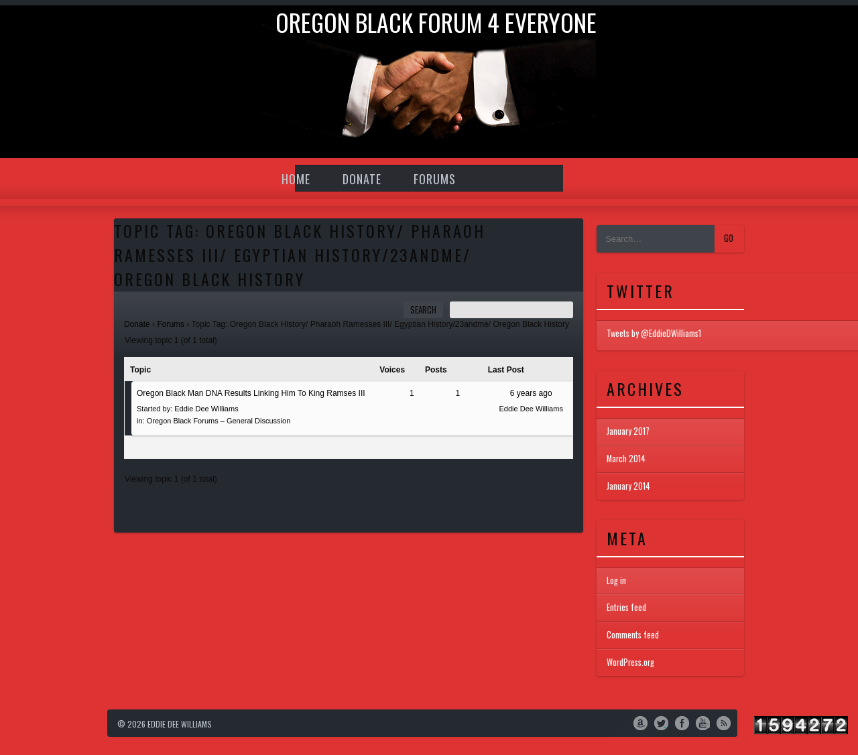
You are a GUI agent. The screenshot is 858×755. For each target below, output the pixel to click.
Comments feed (633, 634)
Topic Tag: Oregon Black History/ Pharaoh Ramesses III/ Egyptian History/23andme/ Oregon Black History (299, 254)
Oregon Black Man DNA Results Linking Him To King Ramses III (251, 393)
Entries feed (626, 607)
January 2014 (628, 486)
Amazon (640, 722)
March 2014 (626, 459)
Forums (435, 179)
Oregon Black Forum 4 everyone (436, 22)
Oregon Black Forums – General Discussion (219, 421)
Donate (362, 179)
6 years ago (531, 393)
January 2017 (628, 431)
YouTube (703, 722)
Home (296, 179)
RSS (724, 722)
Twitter (661, 722)
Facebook (682, 722)
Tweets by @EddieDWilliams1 (654, 333)
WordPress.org (630, 662)
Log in (616, 580)
